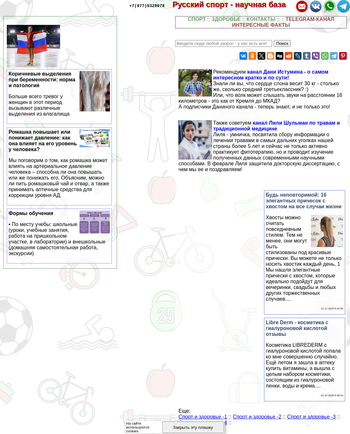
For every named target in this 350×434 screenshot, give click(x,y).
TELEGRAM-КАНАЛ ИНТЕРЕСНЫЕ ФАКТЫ (283, 22)
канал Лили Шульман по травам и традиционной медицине (276, 125)
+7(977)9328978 (146, 5)
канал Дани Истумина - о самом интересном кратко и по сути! (270, 74)
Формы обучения (59, 233)
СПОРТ (197, 19)
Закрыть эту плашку (193, 427)
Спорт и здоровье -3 (311, 416)
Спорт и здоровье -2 (257, 416)
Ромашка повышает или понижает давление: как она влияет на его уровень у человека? (59, 163)
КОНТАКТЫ (261, 19)
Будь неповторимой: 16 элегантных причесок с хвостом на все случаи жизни (304, 200)
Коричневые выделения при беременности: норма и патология (59, 94)
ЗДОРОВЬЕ (226, 19)
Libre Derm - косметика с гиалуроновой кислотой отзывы (297, 328)
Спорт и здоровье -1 (202, 416)
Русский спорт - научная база (233, 4)
